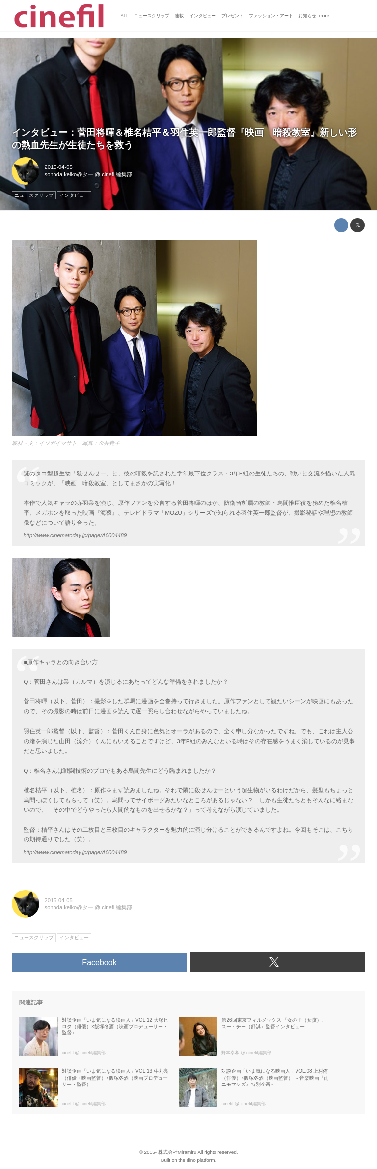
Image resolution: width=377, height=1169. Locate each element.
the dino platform (197, 1160)
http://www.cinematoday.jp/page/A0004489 (75, 535)
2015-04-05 (59, 167)
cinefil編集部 (117, 174)
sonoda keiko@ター (69, 174)
